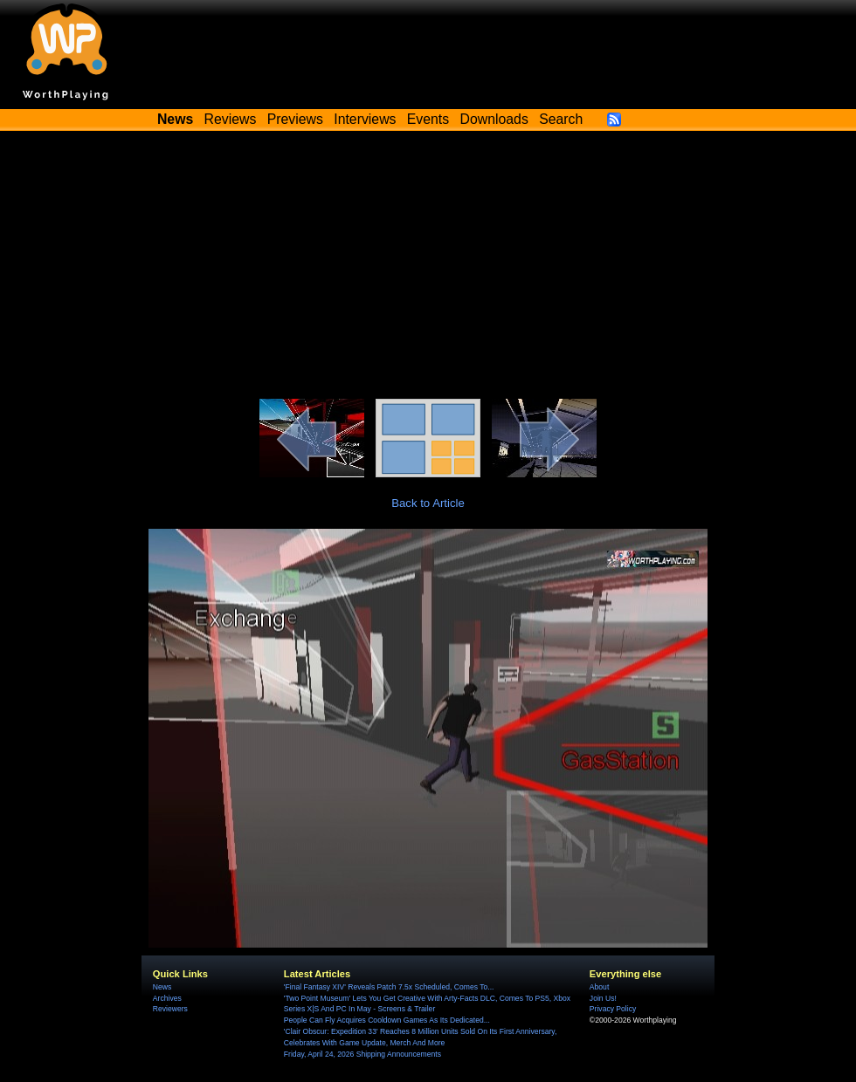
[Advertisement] (428, 268)
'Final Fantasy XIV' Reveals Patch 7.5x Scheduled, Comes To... (389, 987)
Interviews (365, 119)
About (599, 987)
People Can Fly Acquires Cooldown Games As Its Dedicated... (387, 1020)
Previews (295, 119)
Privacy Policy (613, 1008)
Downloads (494, 119)
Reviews (230, 119)
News (162, 987)
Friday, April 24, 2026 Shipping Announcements (362, 1054)
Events (428, 119)
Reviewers (170, 1008)
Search (561, 119)
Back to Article (428, 503)
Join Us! (603, 998)
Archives (167, 998)
